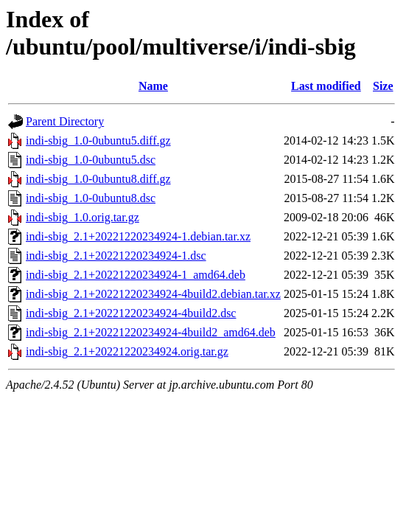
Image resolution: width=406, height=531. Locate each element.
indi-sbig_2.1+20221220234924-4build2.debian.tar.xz (153, 294)
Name (153, 86)
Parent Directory (65, 121)
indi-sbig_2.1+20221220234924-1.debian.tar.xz (138, 236)
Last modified (326, 86)
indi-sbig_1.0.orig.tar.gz (82, 217)
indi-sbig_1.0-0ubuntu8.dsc (90, 198)
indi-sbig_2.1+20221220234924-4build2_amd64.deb (151, 332)
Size (383, 86)
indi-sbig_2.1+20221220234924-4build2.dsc (131, 313)
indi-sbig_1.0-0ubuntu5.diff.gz (98, 140)
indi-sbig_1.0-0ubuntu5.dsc (90, 159)
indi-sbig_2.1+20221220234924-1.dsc (116, 255)
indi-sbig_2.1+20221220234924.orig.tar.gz (127, 351)
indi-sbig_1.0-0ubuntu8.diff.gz (98, 179)
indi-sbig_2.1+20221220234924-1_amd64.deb (135, 274)
